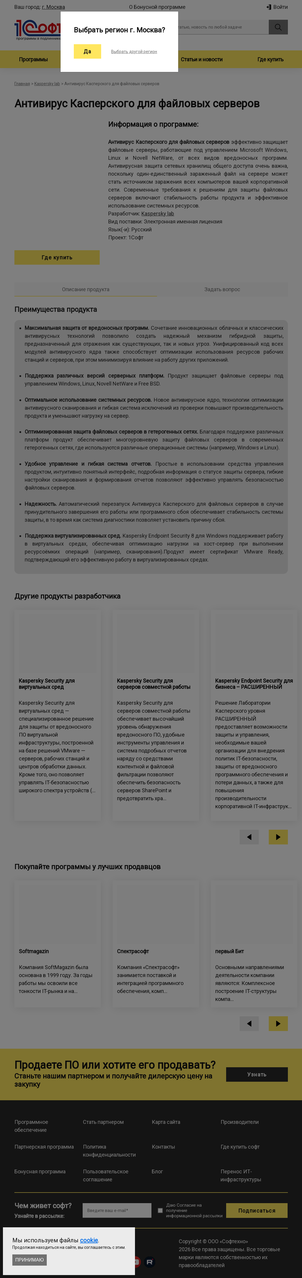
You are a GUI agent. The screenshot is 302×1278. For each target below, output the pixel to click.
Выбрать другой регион (134, 51)
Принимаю (29, 1259)
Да (87, 51)
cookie (89, 1240)
